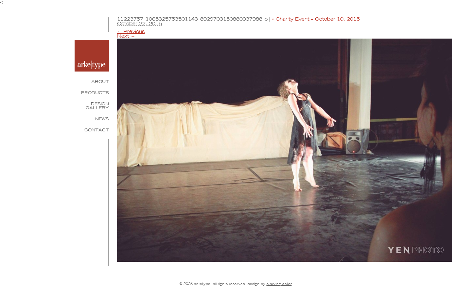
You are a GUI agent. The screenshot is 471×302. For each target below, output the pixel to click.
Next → (126, 36)
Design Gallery (97, 106)
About (100, 82)
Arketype (92, 56)
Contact (96, 130)
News (102, 119)
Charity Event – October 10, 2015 (316, 19)
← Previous (131, 31)
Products (95, 93)
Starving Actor (279, 284)
